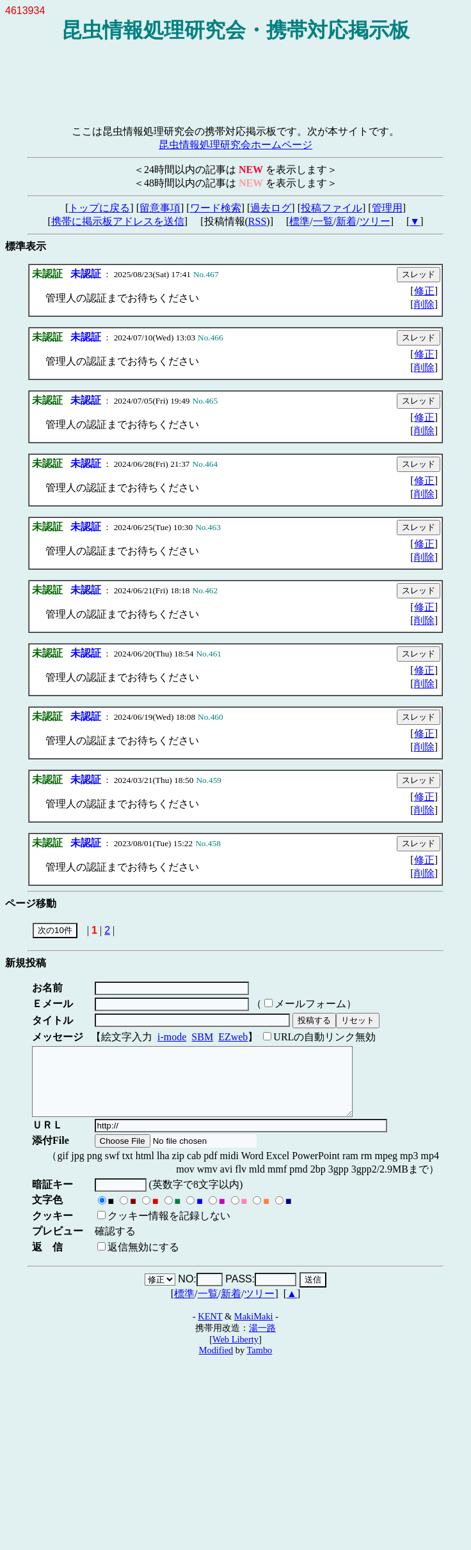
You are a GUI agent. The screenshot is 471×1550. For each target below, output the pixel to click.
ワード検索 (215, 207)
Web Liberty (235, 1353)
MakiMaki (253, 1330)
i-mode (171, 1036)
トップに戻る (99, 207)
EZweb (233, 1036)
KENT (210, 1330)
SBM (202, 1036)
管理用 (387, 207)
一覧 (323, 221)
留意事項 (160, 207)
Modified (216, 1363)
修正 (424, 290)
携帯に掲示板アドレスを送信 (117, 221)
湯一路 (262, 1341)
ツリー (375, 221)
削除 (424, 304)
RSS (257, 221)
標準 (299, 221)
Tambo (260, 1363)
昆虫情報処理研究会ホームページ (235, 144)
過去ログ (270, 207)
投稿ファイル (331, 207)
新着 (346, 221)
